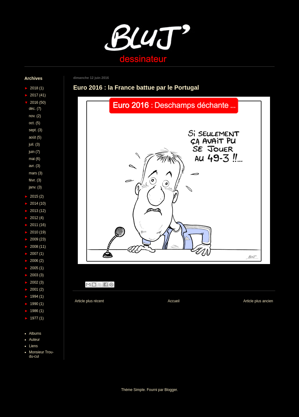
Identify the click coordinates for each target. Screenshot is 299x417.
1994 (34, 296)
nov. (32, 116)
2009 (34, 239)
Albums (35, 333)
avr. (32, 166)
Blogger (170, 390)
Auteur (34, 339)
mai (32, 159)
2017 (34, 95)
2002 (34, 282)
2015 (34, 196)
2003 (34, 275)
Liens (33, 346)
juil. (32, 144)
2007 (34, 253)
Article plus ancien (258, 301)
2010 (34, 232)
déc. (33, 108)
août (33, 137)
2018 (34, 88)
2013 (34, 211)
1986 (34, 311)
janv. (33, 187)
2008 (34, 246)
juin (32, 152)
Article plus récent (89, 301)
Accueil (174, 301)
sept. (33, 130)
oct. (32, 123)
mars (33, 173)
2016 (34, 102)
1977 (34, 318)
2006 (34, 261)
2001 (34, 289)
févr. (33, 180)
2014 (34, 203)
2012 (34, 218)
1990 (34, 304)
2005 (34, 268)
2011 (34, 225)
